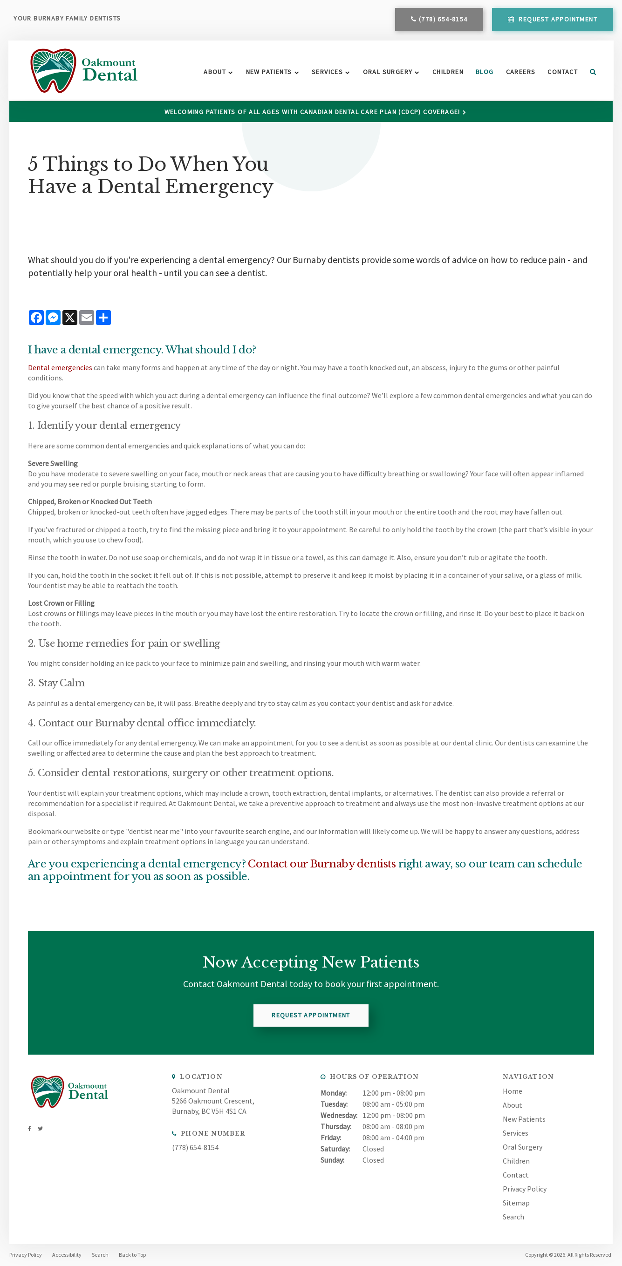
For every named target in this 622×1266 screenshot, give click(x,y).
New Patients (267, 72)
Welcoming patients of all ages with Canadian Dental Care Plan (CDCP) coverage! (312, 112)
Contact (561, 72)
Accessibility (67, 1254)
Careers (518, 72)
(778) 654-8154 (442, 20)
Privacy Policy (525, 1188)
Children (446, 72)
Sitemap (516, 1202)
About (213, 72)
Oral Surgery (385, 72)
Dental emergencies (60, 367)
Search (588, 72)
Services (325, 72)
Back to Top (132, 1254)
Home (512, 1090)
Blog (483, 72)
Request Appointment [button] (556, 20)
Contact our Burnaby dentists (322, 863)
